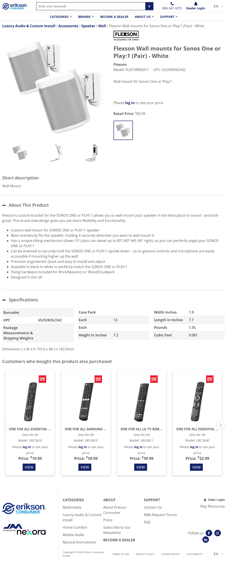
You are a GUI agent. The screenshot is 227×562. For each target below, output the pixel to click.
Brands (84, 17)
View (29, 467)
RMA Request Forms (160, 514)
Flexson (120, 64)
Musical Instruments (79, 542)
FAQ (147, 522)
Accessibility (194, 554)
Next (220, 424)
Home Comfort (75, 527)
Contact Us (153, 507)
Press (107, 520)
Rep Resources (212, 506)
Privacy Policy (145, 554)
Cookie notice (170, 554)
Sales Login (216, 500)
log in (130, 102)
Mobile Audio (73, 534)
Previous (6, 424)
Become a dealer (114, 17)
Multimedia (72, 507)
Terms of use (120, 554)
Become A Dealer (119, 540)
